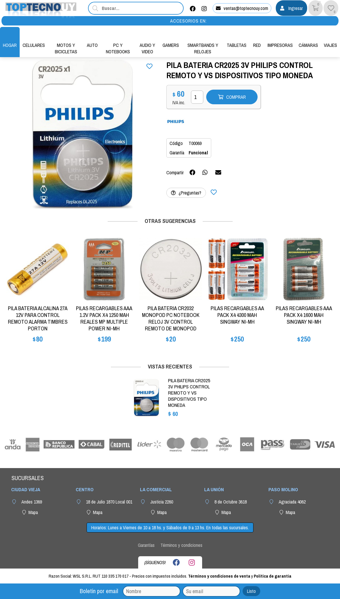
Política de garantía (272, 576)
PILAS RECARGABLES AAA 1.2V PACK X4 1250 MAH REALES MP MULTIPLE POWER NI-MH (104, 318)
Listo (251, 591)
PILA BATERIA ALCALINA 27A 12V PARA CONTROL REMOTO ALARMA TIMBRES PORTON (37, 318)
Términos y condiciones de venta (219, 576)
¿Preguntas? (186, 193)
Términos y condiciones (181, 545)
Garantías (146, 545)
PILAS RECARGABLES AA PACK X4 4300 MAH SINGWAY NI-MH (237, 315)
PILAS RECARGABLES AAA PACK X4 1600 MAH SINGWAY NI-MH (304, 315)
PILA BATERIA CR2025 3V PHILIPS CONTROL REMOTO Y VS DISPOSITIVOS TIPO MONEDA (189, 393)
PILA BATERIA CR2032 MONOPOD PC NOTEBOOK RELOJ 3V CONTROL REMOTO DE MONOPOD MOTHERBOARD (170, 322)
